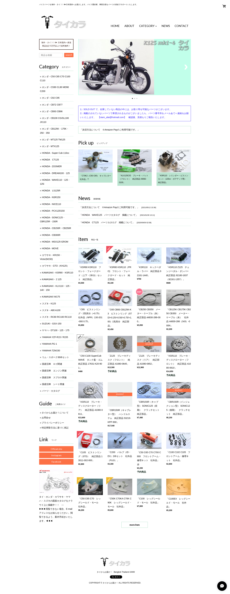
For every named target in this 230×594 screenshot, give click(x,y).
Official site (56, 449)
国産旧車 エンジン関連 (54, 370)
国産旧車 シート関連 (53, 384)
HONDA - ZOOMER (52, 166)
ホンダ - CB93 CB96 (52, 111)
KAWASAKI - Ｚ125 (51, 279)
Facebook (56, 461)
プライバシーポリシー (53, 422)
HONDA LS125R (51, 190)
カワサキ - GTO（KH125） (55, 265)
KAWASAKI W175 (51, 296)
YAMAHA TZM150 (51, 350)
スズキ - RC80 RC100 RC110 (57, 317)
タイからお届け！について (55, 412)
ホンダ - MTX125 (50, 146)
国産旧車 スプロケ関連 (54, 377)
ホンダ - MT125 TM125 (53, 139)
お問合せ (46, 417)
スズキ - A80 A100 (51, 310)
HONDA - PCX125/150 (53, 211)
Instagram (56, 455)
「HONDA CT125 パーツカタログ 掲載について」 (107, 222)
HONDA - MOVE (50, 248)
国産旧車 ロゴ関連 (52, 364)
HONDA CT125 (50, 159)
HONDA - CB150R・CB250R (56, 228)
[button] (148, 26)
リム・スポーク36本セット (55, 357)
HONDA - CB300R (51, 235)
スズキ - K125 (49, 303)
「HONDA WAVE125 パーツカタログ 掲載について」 (109, 215)
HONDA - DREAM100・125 (56, 173)
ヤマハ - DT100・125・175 (55, 330)
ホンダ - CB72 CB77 (52, 104)
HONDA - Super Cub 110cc (55, 153)
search (68, 55)
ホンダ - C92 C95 (51, 98)
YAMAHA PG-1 (49, 344)
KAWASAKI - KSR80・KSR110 (57, 272)
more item (135, 524)
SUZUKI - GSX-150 (51, 323)
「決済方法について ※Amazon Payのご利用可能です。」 (110, 129)
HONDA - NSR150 (51, 197)
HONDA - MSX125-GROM (55, 241)
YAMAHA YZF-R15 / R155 (55, 337)
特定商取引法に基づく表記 (55, 427)
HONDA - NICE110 (51, 204)
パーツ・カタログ (51, 391)
